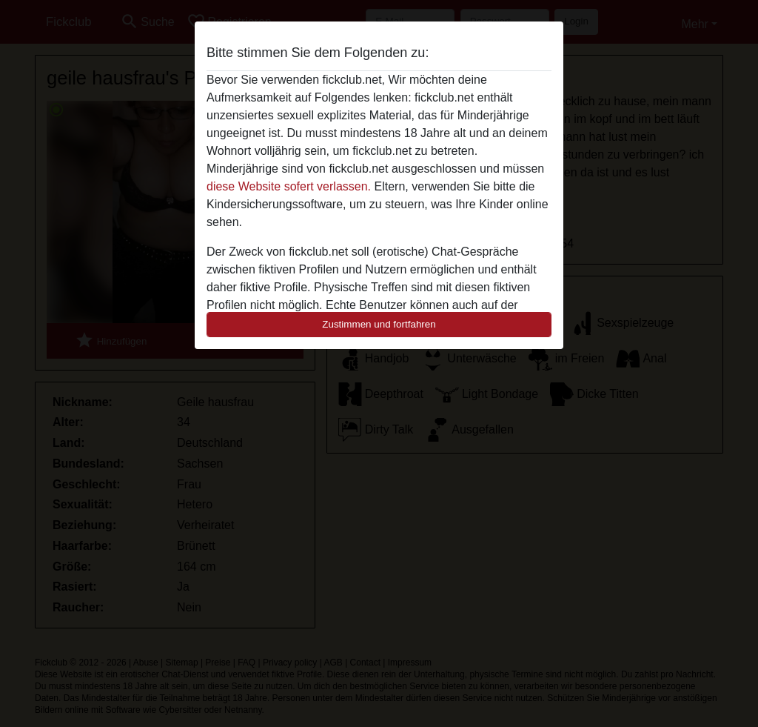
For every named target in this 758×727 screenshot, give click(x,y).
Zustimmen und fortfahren (379, 324)
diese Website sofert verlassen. (289, 186)
